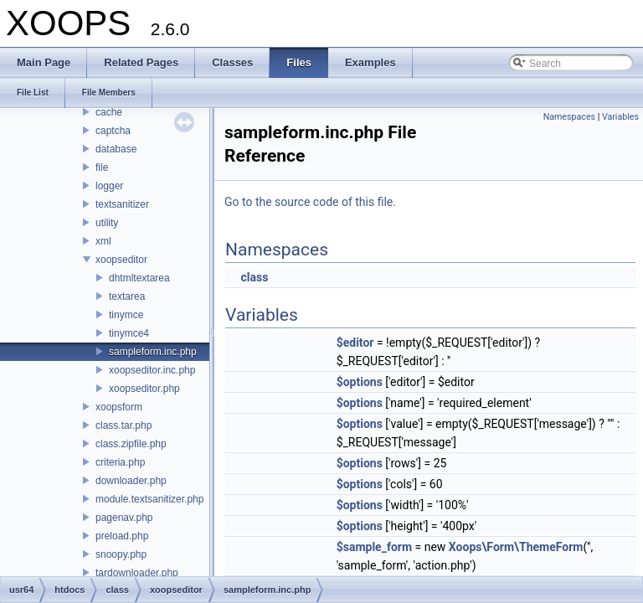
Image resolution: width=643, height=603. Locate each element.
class (254, 277)
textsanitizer (122, 204)
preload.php (121, 536)
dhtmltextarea (139, 278)
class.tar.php (123, 425)
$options (360, 382)
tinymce (126, 315)
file (101, 167)
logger (109, 186)
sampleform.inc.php (153, 352)
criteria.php (120, 462)
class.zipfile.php (131, 444)
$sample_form (374, 547)
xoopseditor (121, 259)
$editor (355, 342)
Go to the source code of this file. (310, 202)
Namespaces (569, 116)
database (115, 149)
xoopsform (118, 407)
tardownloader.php (136, 573)
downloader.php (131, 481)
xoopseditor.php (144, 388)
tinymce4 (129, 333)
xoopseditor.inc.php (152, 370)
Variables (620, 116)
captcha (113, 131)
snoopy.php (121, 554)
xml (103, 241)
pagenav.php (124, 517)
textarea (127, 296)
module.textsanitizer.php (149, 499)
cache (108, 112)
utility (106, 223)
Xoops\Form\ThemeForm (516, 547)
